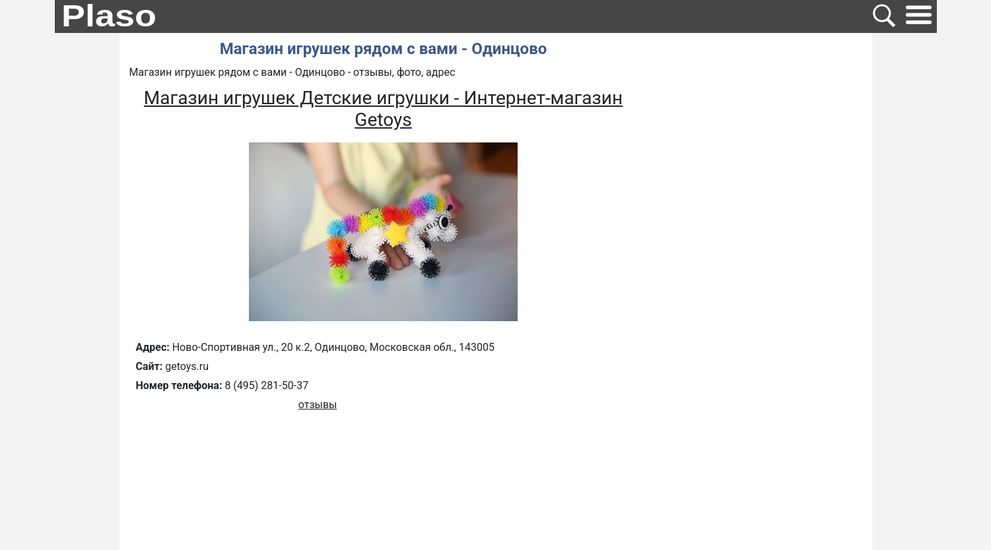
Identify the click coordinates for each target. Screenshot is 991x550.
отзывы (317, 404)
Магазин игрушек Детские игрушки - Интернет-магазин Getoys (383, 109)
